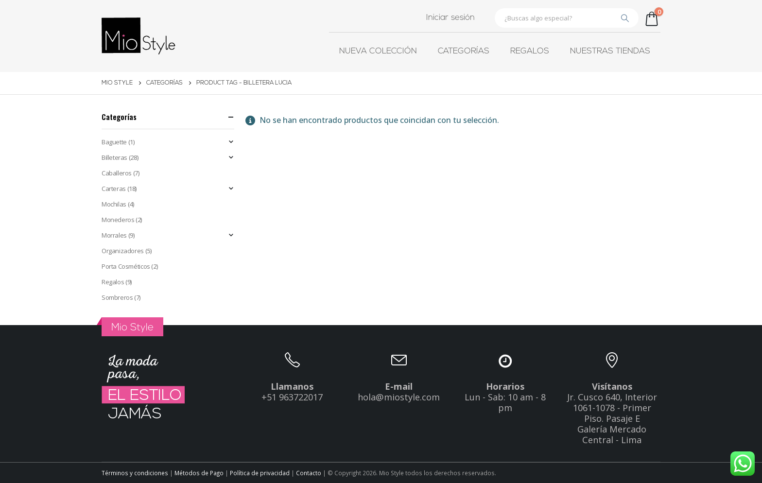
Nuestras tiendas (610, 51)
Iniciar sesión (450, 18)
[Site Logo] (138, 36)
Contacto (309, 473)
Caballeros (117, 173)
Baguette (114, 142)
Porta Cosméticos (126, 266)
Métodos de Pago (199, 473)
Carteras (114, 188)
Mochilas (114, 204)
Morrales (114, 235)
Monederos (118, 219)
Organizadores (123, 250)
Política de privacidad (260, 473)
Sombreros (117, 297)
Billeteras (114, 157)
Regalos (529, 51)
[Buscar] (625, 18)
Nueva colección (378, 51)
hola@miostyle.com (399, 397)
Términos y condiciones (135, 473)
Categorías (463, 51)
